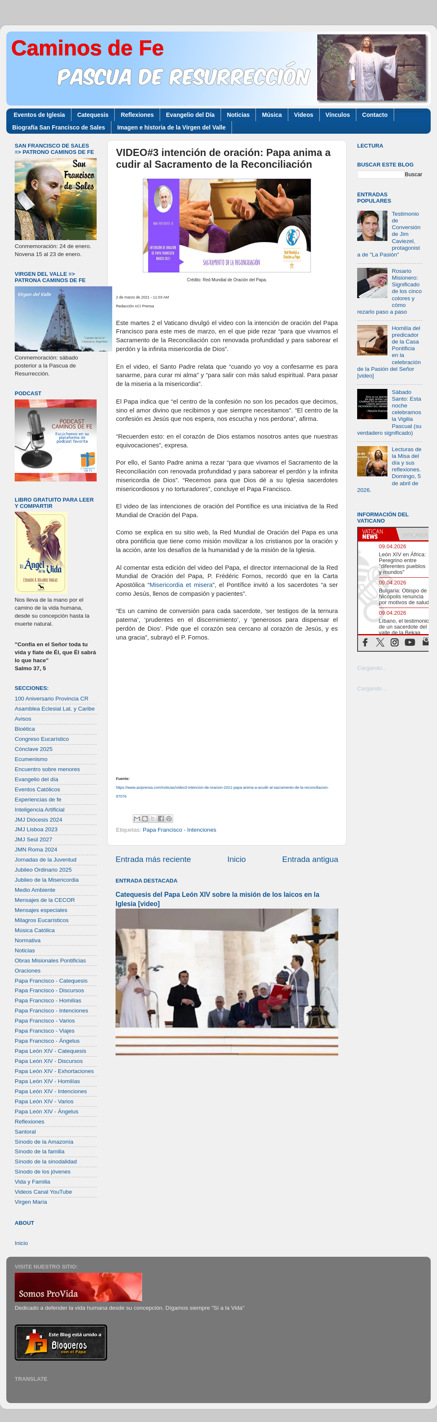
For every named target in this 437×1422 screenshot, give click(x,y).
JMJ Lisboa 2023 (36, 829)
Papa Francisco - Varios (45, 1021)
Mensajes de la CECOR (45, 900)
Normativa (28, 940)
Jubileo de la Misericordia (47, 880)
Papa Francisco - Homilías (48, 1000)
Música (272, 114)
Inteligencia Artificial (40, 809)
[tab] (377, 534)
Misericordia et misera (181, 584)
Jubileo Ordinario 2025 (43, 870)
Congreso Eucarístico (42, 739)
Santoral (25, 1132)
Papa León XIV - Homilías (47, 1081)
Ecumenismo (31, 759)
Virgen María (31, 1202)
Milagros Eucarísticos (41, 920)
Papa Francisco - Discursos (49, 990)
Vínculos (338, 114)
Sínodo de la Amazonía (44, 1142)
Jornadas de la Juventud (45, 859)
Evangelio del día (36, 779)
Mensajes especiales (41, 910)
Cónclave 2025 (34, 749)
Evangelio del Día (190, 114)
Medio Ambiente (35, 890)
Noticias (238, 114)
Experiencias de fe (38, 799)
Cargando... (372, 668)
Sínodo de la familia (40, 1151)
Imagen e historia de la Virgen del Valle (171, 127)
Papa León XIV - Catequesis (50, 1051)
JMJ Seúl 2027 (33, 839)
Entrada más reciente (153, 859)
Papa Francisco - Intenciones (179, 830)
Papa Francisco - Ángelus (47, 1041)
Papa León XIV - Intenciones (51, 1091)
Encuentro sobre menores (47, 769)
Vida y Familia (32, 1182)
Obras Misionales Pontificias (50, 960)
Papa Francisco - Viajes (44, 1031)
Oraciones (28, 970)
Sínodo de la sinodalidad (46, 1161)
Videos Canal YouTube (43, 1192)
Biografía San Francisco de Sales (58, 127)
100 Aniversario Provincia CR (52, 698)
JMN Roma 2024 (36, 849)
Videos (303, 114)
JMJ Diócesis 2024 (38, 820)
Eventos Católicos (37, 789)
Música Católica (35, 930)
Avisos (23, 719)
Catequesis (93, 114)
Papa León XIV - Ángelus (47, 1111)
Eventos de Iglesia (39, 114)
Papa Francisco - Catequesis (51, 981)
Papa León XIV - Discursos (49, 1061)
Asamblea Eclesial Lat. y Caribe (55, 709)
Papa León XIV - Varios (44, 1101)
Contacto (375, 114)
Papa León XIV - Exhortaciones (54, 1071)
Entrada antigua (310, 859)
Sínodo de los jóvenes (43, 1171)
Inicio (236, 859)
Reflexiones (137, 114)
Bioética (25, 729)
